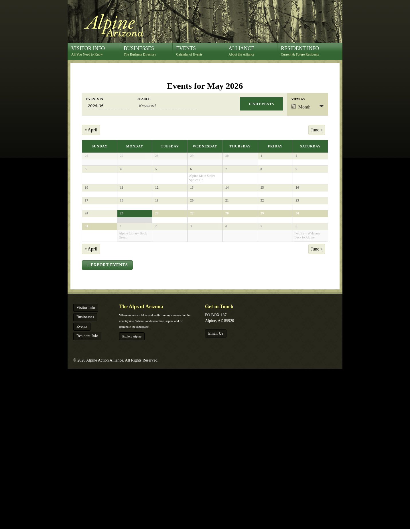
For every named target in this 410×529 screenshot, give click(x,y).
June (317, 129)
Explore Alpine (131, 496)
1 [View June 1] (121, 364)
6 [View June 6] (296, 364)
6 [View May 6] (191, 198)
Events (81, 486)
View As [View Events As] (298, 99)
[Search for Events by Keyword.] (167, 106)
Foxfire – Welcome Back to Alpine (307, 373)
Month (301, 106)
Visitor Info (85, 467)
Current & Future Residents (305, 51)
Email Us (215, 493)
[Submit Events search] (261, 103)
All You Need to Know (95, 51)
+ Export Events (107, 425)
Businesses (85, 477)
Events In (94, 98)
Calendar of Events (200, 51)
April (90, 129)
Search (144, 98)
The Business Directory (148, 51)
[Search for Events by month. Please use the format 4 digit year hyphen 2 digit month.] (107, 106)
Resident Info (87, 496)
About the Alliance (252, 51)
